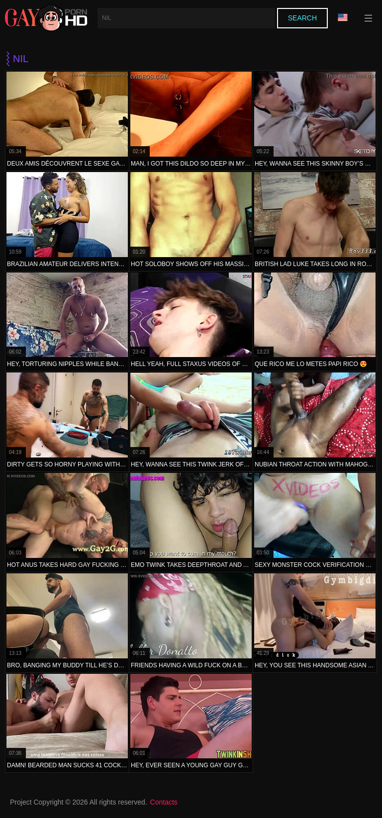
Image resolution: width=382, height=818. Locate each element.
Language (343, 17)
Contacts (164, 802)
